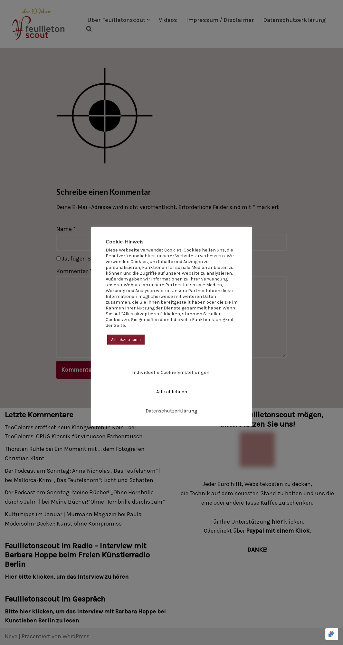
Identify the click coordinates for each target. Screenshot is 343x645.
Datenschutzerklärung (171, 411)
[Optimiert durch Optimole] (331, 634)
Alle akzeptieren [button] (126, 339)
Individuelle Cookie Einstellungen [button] (170, 372)
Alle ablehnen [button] (171, 391)
